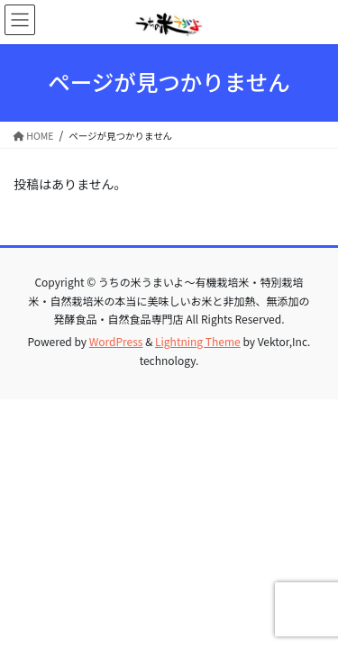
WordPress (116, 341)
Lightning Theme (198, 341)
